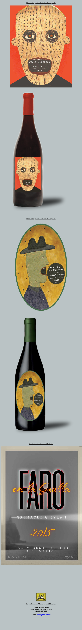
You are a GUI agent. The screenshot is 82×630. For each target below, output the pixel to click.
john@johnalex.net (43, 615)
